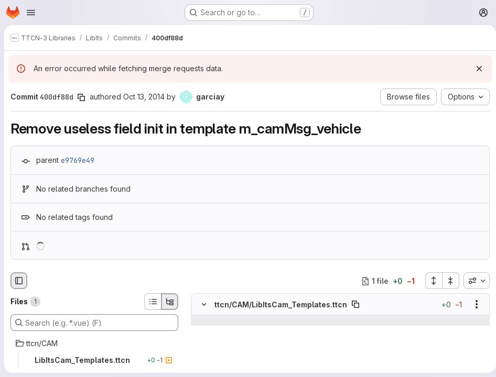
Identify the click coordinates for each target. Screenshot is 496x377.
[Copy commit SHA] (81, 97)
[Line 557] (203, 352)
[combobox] (472, 280)
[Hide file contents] (204, 304)
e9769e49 (77, 160)
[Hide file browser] (18, 280)
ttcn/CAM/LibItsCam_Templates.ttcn (280, 304)
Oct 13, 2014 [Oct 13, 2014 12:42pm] (144, 96)
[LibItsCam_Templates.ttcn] (94, 360)
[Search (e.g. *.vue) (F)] (94, 322)
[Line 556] (203, 331)
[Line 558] (203, 362)
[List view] (152, 301)
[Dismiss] (475, 68)
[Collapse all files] (446, 280)
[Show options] (472, 304)
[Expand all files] (429, 280)
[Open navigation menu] (31, 12)
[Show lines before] (217, 320)
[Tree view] (169, 301)
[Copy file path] (355, 304)
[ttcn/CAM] (94, 343)
